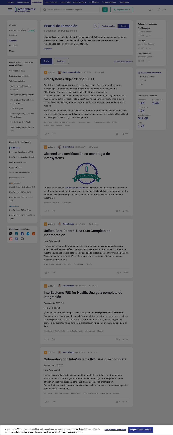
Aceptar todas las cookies (140, 432)
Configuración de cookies (115, 432)
